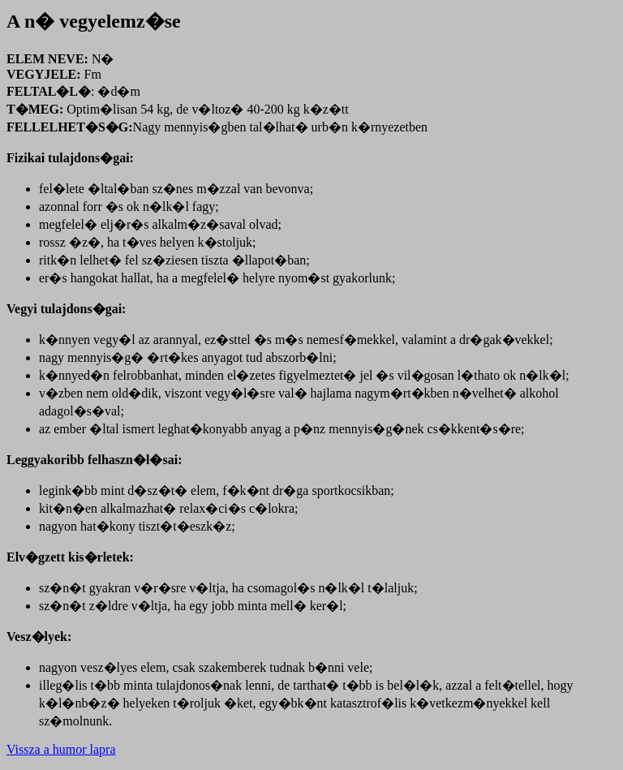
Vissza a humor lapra (61, 749)
